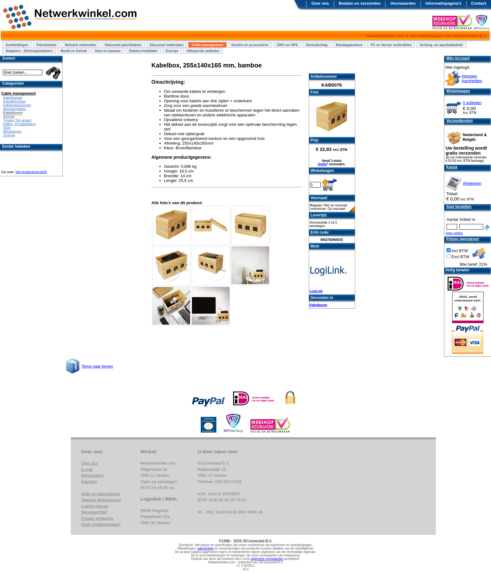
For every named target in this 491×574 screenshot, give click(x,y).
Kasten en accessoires (250, 45)
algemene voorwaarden (267, 559)
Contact (478, 3)
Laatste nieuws (94, 506)
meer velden (454, 233)
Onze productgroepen (101, 524)
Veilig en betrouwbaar (100, 494)
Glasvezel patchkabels (123, 45)
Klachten (89, 481)
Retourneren (92, 475)
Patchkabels (47, 45)
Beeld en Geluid (74, 51)
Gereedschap (317, 45)
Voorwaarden (403, 3)
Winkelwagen (458, 91)
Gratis (322, 164)
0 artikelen (472, 102)
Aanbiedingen (17, 45)
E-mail (87, 469)
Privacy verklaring (97, 518)
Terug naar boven (97, 366)
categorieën (205, 548)
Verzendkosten (459, 121)
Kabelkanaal (12, 97)
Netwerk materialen (80, 45)
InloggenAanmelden (472, 78)
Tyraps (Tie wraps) (17, 120)
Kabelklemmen (14, 101)
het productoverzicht (31, 172)
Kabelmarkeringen (17, 105)
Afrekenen (472, 183)
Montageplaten (14, 109)
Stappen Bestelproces (101, 499)
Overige (172, 51)
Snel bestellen (459, 207)
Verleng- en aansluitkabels (441, 45)
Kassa (451, 167)
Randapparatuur (349, 45)
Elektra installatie (143, 51)
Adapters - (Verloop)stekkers (29, 51)
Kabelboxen (319, 305)
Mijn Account (458, 58)
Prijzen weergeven (462, 239)
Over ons (320, 3)
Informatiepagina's (444, 3)
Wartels (9, 116)
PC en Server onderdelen (391, 45)
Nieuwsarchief (94, 512)
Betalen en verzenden (360, 3)
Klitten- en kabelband (19, 124)
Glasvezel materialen (166, 45)
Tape (7, 128)
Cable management (207, 45)
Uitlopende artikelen (203, 51)
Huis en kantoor (108, 51)
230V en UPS (287, 45)
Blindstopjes (12, 131)
